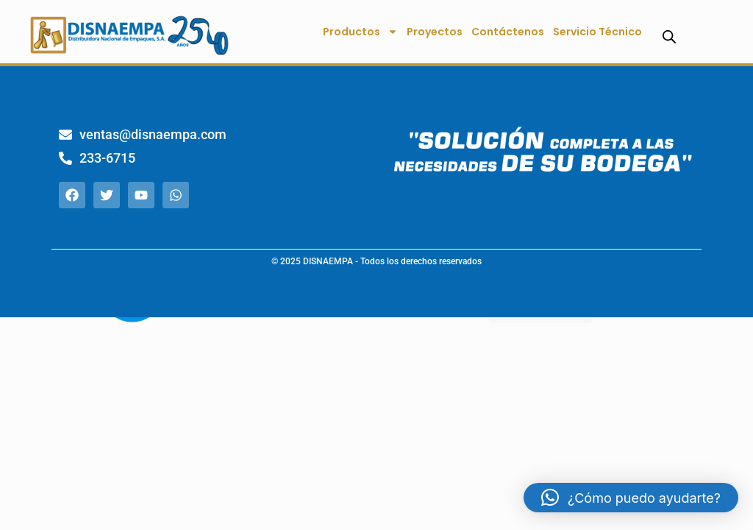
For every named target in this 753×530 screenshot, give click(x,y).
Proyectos (435, 31)
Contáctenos (507, 31)
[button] (631, 497)
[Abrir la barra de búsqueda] (669, 36)
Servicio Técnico (597, 31)
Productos (360, 31)
